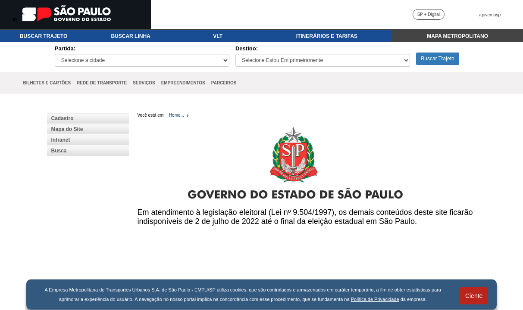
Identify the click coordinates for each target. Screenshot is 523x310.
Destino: (246, 48)
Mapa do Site (67, 129)
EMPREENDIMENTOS (183, 83)
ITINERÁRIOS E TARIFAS (326, 36)
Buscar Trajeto (437, 59)
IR (15, 20)
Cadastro (62, 118)
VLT (217, 36)
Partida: (65, 48)
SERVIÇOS (144, 83)
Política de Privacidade (375, 299)
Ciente (473, 295)
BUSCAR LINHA (130, 36)
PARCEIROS (224, 83)
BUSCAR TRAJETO (43, 36)
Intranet (60, 140)
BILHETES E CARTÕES (47, 83)
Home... (176, 115)
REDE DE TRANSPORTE (102, 83)
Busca (59, 151)
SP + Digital (428, 14)
